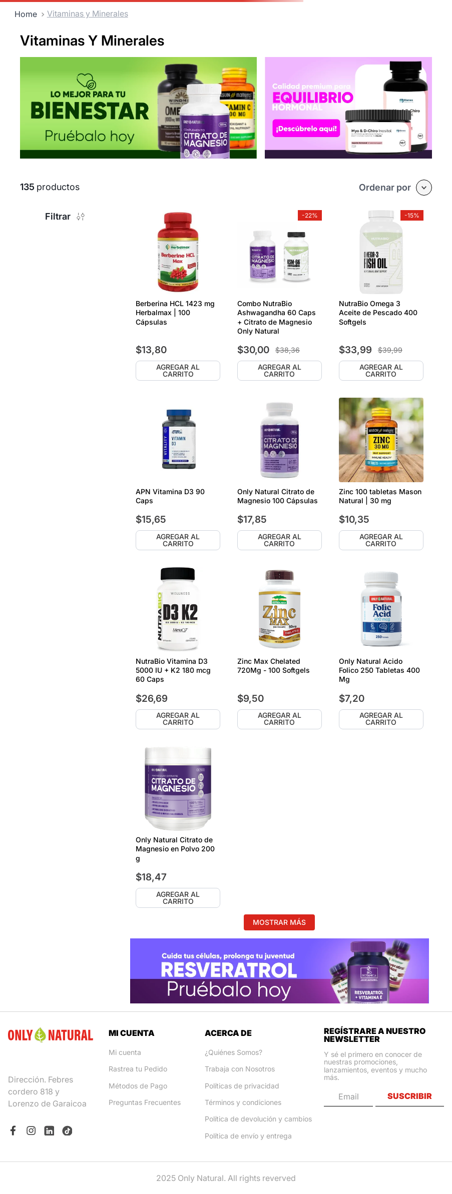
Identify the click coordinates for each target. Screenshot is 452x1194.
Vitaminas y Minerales (87, 14)
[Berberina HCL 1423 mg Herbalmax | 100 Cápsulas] (178, 295)
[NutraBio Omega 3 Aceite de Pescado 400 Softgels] (381, 295)
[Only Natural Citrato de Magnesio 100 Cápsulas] (279, 474)
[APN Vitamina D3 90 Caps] (178, 474)
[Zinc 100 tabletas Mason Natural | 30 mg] (381, 474)
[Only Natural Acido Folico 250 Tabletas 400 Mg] (381, 648)
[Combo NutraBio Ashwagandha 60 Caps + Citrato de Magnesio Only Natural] (279, 295)
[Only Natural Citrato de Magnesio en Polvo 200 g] (178, 827)
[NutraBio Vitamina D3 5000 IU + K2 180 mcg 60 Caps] (178, 648)
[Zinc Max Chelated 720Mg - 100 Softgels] (279, 648)
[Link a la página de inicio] (26, 14)
